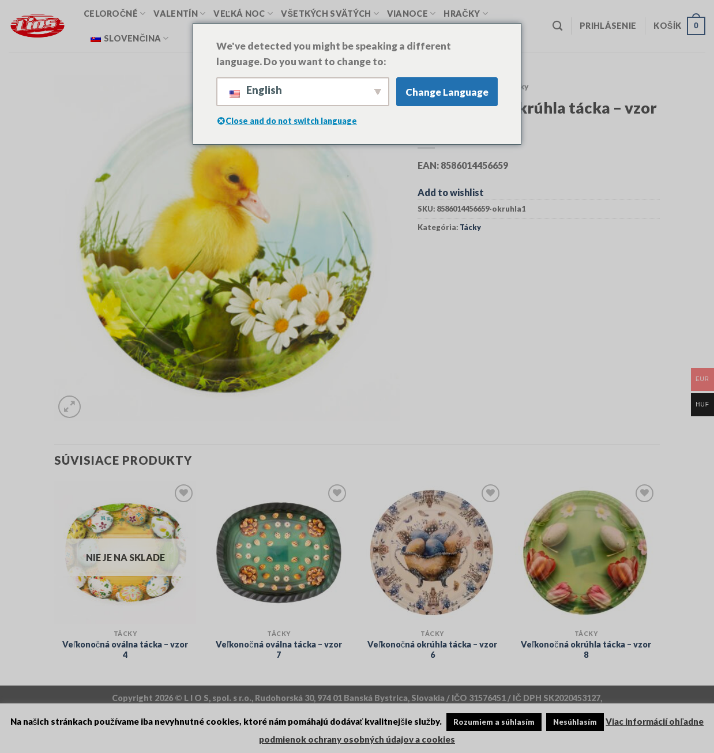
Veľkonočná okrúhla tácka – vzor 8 (586, 649)
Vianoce (411, 13)
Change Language (446, 92)
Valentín (179, 13)
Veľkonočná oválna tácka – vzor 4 (125, 649)
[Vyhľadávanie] (557, 26)
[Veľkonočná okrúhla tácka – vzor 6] (432, 552)
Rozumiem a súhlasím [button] (494, 721)
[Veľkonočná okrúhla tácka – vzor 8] (586, 552)
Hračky (466, 13)
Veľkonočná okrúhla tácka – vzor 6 (432, 649)
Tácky (470, 227)
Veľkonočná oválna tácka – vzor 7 (278, 649)
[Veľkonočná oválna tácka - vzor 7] (279, 552)
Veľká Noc (243, 13)
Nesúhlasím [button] (575, 721)
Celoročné (114, 13)
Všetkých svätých (330, 13)
